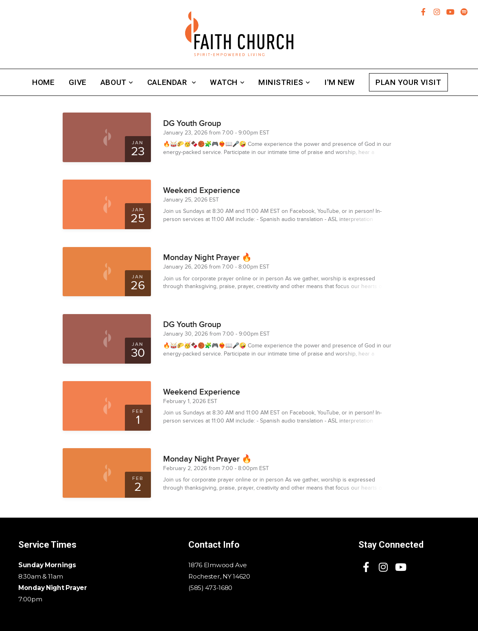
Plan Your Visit (408, 82)
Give (78, 82)
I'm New (339, 82)
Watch (227, 82)
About (116, 82)
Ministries (284, 82)
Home (43, 82)
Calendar (171, 82)
